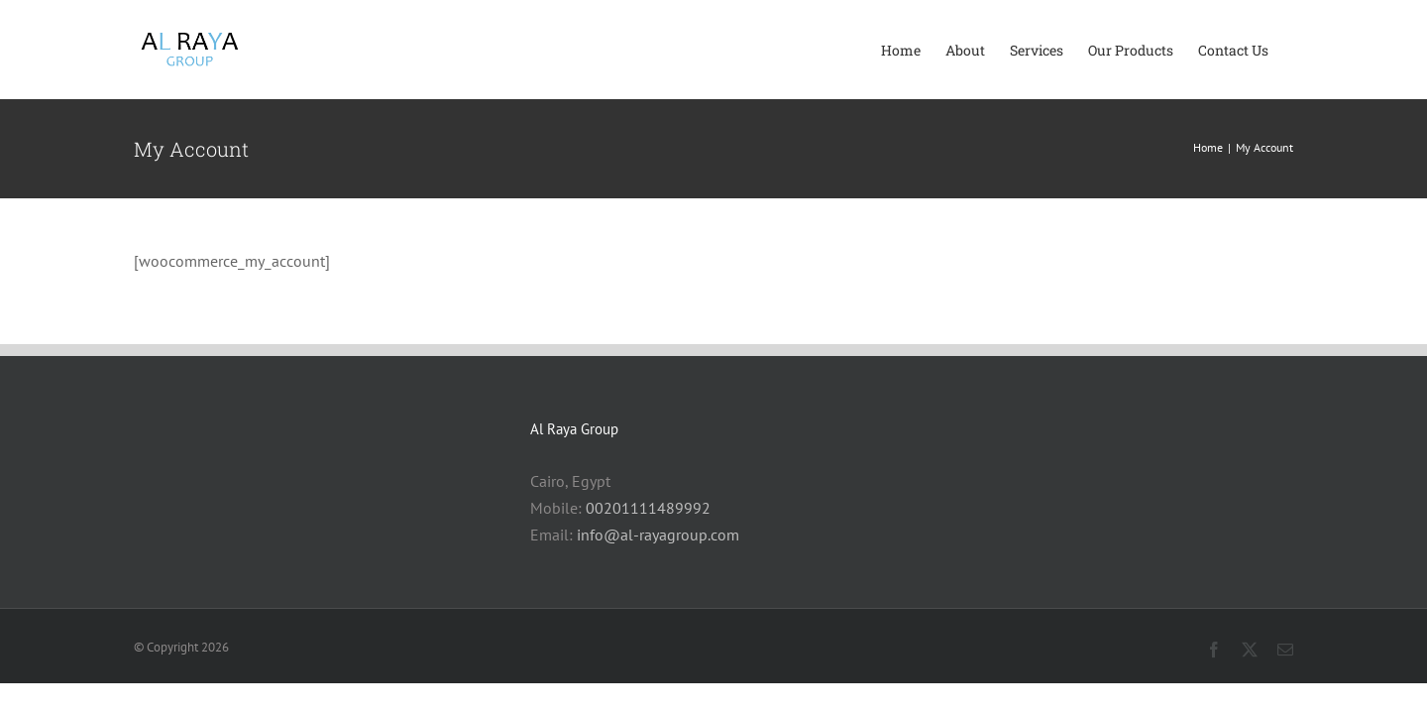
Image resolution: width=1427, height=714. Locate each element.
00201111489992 (648, 508)
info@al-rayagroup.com (658, 534)
